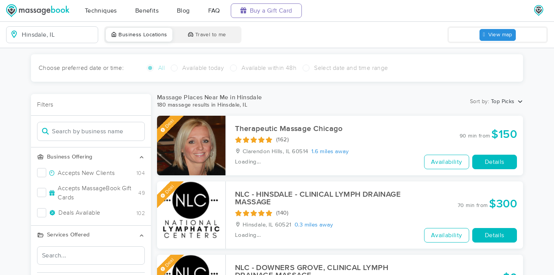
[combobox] (58, 34)
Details (494, 162)
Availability (446, 162)
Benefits (147, 11)
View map (497, 35)
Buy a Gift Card (266, 10)
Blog (183, 11)
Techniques (101, 11)
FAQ (214, 11)
